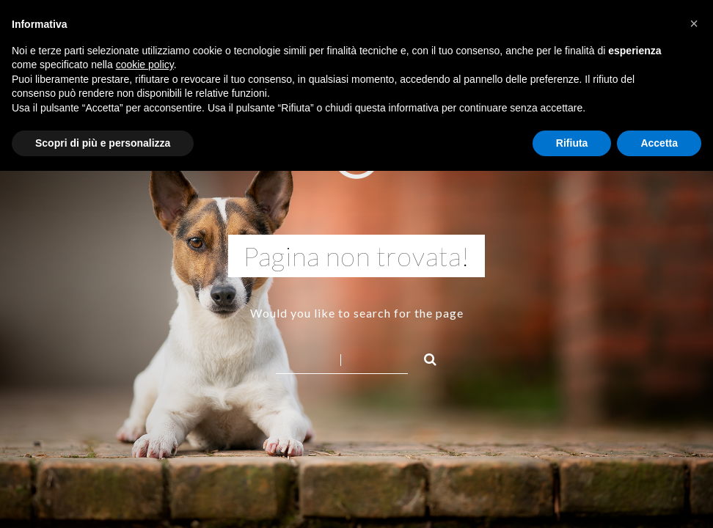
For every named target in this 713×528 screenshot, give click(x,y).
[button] (694, 23)
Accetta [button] (659, 143)
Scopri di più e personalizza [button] (102, 143)
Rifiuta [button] (572, 143)
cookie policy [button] (145, 64)
